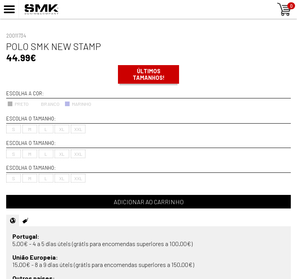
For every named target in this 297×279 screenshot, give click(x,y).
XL (62, 129)
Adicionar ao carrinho (149, 201)
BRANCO (47, 104)
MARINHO (78, 104)
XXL (78, 129)
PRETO (18, 104)
